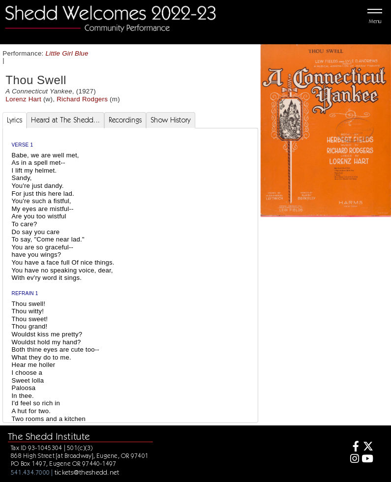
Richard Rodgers (82, 99)
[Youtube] (367, 459)
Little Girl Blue (67, 53)
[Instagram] (353, 459)
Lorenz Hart (23, 99)
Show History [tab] (170, 120)
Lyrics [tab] (15, 120)
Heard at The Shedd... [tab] (65, 120)
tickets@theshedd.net (87, 472)
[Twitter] (367, 447)
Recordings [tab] (125, 120)
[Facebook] (353, 447)
